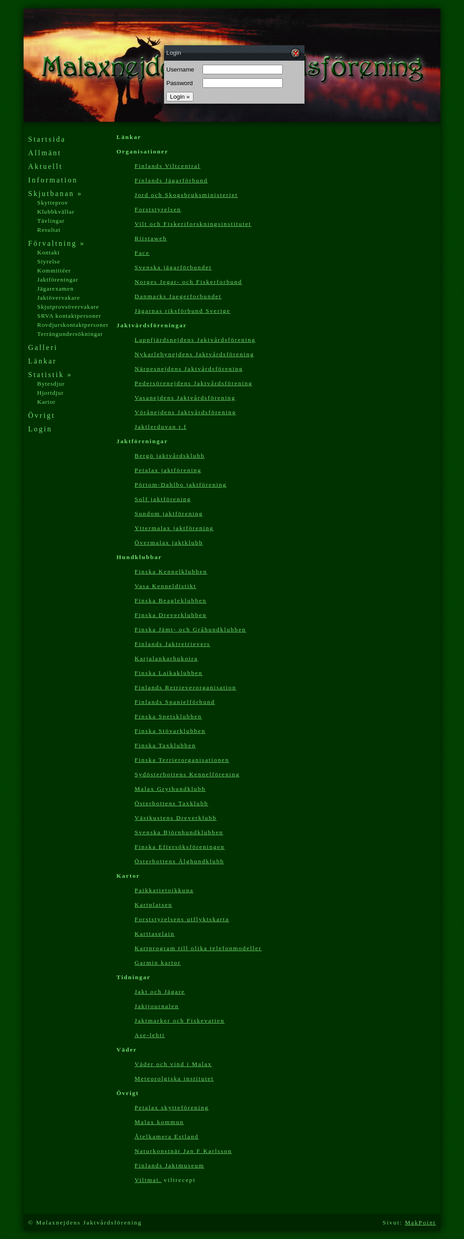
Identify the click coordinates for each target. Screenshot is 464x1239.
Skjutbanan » (55, 193)
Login (40, 429)
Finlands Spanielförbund (175, 701)
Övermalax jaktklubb (169, 542)
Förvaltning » (56, 243)
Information (52, 180)
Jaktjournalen (157, 1006)
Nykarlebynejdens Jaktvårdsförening (194, 354)
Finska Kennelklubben (171, 571)
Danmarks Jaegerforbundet (178, 296)
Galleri (43, 347)
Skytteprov (52, 202)
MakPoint (420, 1222)
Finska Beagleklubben (171, 600)
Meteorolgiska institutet (174, 1078)
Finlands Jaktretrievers (172, 644)
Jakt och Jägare (160, 991)
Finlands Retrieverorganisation (185, 687)
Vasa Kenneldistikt (165, 586)
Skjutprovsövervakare (68, 306)
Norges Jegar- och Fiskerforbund (188, 281)
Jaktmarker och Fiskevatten (180, 1020)
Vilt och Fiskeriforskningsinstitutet (193, 223)
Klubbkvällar (55, 211)
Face (142, 252)
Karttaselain (154, 933)
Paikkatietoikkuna (164, 890)
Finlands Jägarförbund (171, 180)
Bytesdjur (51, 383)
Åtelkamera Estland (166, 1136)
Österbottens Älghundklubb (179, 861)
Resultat (49, 229)
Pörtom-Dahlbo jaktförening (181, 484)
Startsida (47, 139)
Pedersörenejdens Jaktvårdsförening (193, 383)
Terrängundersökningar (70, 333)
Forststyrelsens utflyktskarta (182, 919)
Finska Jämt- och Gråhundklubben (190, 629)
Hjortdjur (50, 392)
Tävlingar (51, 220)
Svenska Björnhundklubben (179, 832)
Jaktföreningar (57, 279)
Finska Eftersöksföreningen (180, 846)
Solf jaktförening (163, 499)
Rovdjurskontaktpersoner (73, 324)
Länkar (42, 361)
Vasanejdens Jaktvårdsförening (185, 397)
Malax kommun (159, 1122)
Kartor (46, 401)
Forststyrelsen (158, 209)
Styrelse (48, 261)
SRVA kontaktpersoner (69, 315)
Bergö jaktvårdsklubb (170, 455)
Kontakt (48, 252)
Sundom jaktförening (169, 513)
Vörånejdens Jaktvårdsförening (185, 412)
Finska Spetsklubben (168, 716)
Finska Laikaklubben (169, 673)
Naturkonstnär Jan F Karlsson (183, 1151)
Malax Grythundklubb (170, 788)
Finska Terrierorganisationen (182, 759)
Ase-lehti (150, 1035)
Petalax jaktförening (168, 470)
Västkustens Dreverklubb (176, 817)
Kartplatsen (153, 904)
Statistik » (50, 374)
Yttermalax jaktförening (174, 528)
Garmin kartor (158, 962)
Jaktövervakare (58, 297)
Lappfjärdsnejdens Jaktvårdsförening (195, 339)
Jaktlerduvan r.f (161, 426)
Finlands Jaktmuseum (169, 1165)
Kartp (198, 948)
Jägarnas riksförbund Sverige (182, 310)
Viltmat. (148, 1180)
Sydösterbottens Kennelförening (187, 774)
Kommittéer (54, 270)
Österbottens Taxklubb (171, 803)
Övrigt (41, 415)
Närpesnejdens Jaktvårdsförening (189, 368)
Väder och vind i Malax (173, 1064)
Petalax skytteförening (172, 1107)
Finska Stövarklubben (170, 730)
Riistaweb (151, 238)
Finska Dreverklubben (171, 615)
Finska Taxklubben (165, 745)
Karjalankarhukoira (166, 658)
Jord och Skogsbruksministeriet (186, 194)
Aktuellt (45, 166)
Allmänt (44, 153)
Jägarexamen (55, 288)
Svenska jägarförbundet (173, 267)
